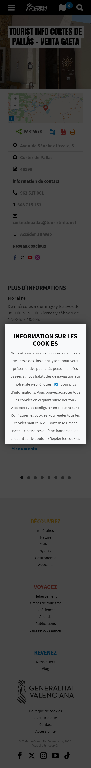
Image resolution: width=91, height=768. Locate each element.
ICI (56, 384)
